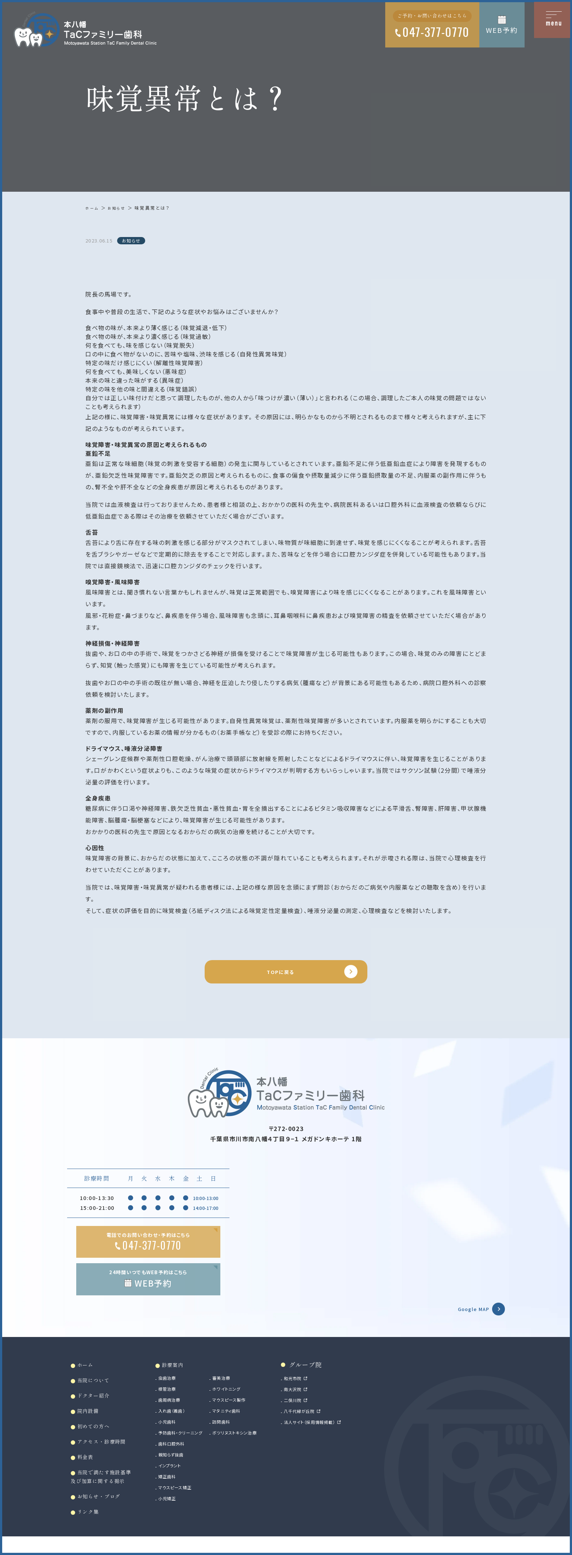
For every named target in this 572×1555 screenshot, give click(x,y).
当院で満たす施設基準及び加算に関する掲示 (107, 1491)
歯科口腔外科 (189, 1454)
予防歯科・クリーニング (200, 1443)
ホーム (93, 208)
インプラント (186, 1476)
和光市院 (335, 1388)
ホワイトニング (257, 1399)
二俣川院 (335, 1410)
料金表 (88, 1470)
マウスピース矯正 (193, 1498)
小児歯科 (183, 1432)
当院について (98, 1390)
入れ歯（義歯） (189, 1421)
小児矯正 (183, 1509)
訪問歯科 (250, 1432)
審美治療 (250, 1388)
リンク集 (92, 1527)
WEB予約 (502, 30)
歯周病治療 (186, 1410)
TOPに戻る (279, 974)
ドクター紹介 (98, 1406)
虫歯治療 (183, 1388)
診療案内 (190, 1374)
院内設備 (92, 1422)
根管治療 (183, 1399)
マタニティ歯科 (257, 1421)
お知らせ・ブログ (105, 1511)
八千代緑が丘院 (343, 1421)
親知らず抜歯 (188, 1465)
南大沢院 (335, 1399)
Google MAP (465, 1317)
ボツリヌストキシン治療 (267, 1443)
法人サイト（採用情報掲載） (356, 1432)
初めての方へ (98, 1438)
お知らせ (119, 208)
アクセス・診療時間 (108, 1454)
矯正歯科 (183, 1487)
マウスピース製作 (260, 1410)
